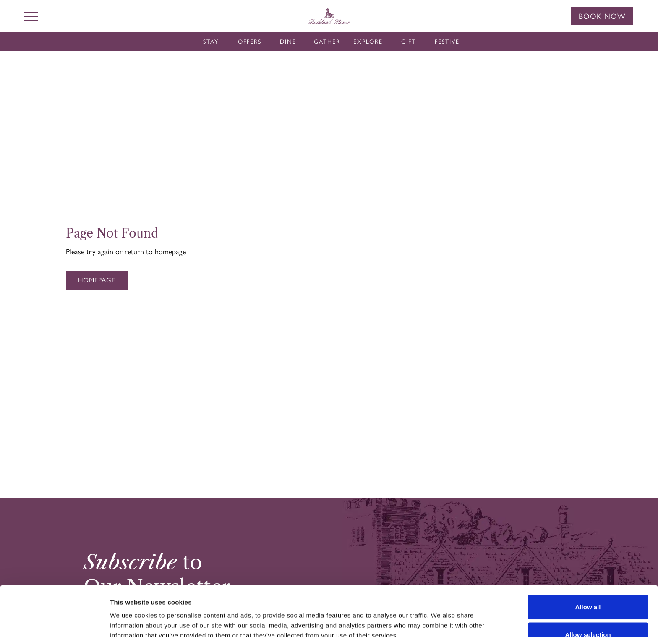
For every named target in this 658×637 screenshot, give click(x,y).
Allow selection (588, 587)
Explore (368, 41)
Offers (249, 41)
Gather (327, 41)
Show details (440, 615)
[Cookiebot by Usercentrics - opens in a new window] (54, 620)
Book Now (602, 16)
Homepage (96, 280)
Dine (288, 41)
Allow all (588, 559)
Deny (588, 614)
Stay (211, 41)
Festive (447, 41)
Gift (408, 41)
